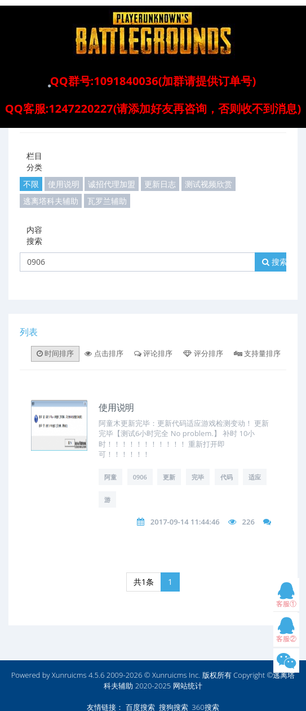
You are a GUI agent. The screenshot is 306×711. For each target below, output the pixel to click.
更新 (169, 477)
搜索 (274, 261)
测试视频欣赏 (208, 184)
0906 (140, 477)
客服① (286, 597)
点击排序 (104, 353)
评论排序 (153, 353)
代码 (226, 477)
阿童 (110, 477)
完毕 (198, 477)
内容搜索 (34, 235)
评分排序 (203, 353)
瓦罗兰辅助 (107, 200)
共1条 (144, 581)
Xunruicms (69, 675)
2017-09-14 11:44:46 (185, 522)
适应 (255, 477)
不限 (31, 184)
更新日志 (160, 184)
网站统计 (187, 686)
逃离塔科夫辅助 (50, 200)
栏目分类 (34, 161)
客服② (286, 632)
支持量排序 (257, 353)
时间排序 (55, 353)
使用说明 (63, 184)
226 (248, 522)
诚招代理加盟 (111, 184)
